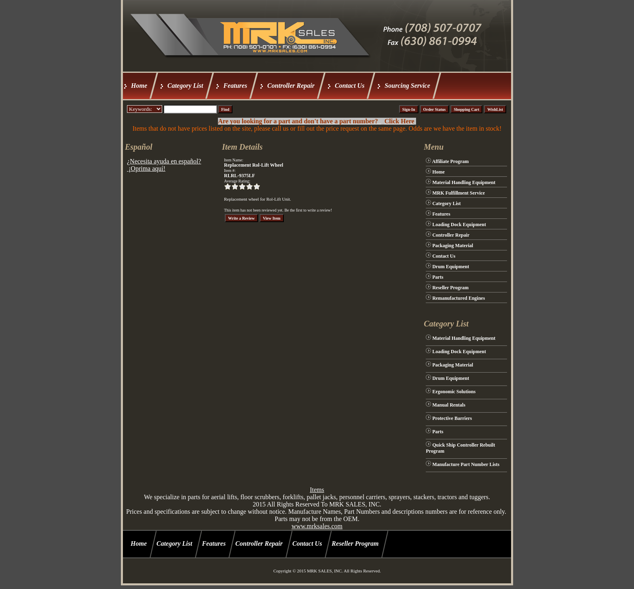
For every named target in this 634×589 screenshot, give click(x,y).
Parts (437, 277)
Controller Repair (291, 85)
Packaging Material (452, 245)
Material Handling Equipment (463, 182)
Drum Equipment (450, 266)
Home (139, 85)
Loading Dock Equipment (459, 224)
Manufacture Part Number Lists (465, 464)
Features (235, 85)
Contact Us (349, 85)
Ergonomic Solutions (454, 391)
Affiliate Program (450, 161)
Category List (185, 85)
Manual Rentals (448, 405)
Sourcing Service (407, 85)
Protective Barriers (452, 418)
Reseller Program (450, 287)
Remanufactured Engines (458, 298)
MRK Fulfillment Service (458, 193)
